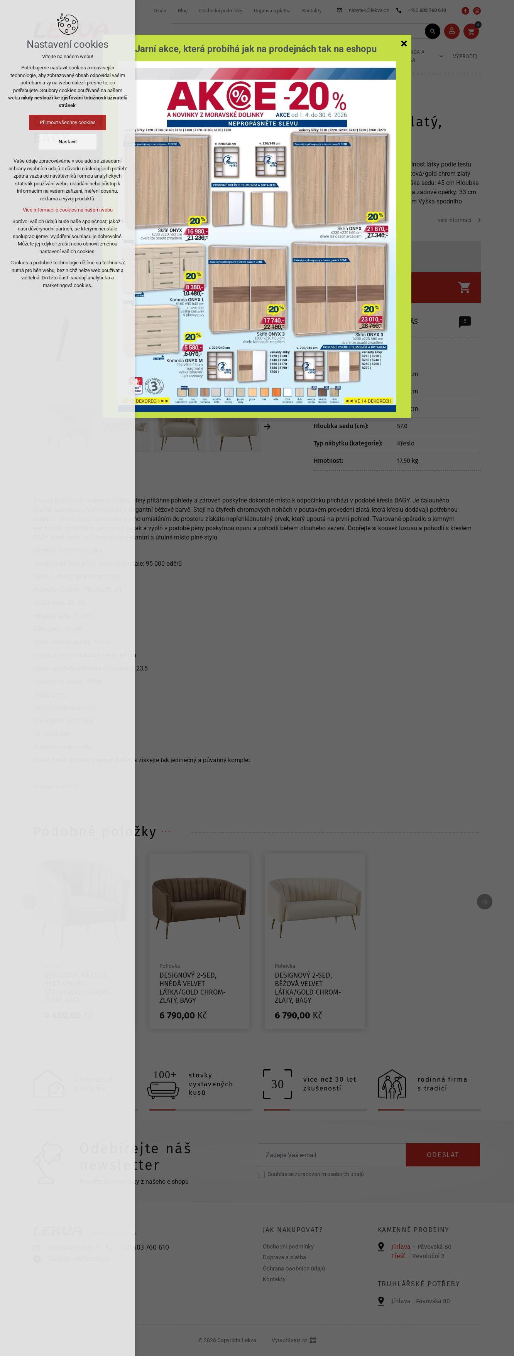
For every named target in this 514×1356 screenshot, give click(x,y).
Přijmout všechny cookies (68, 122)
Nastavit (68, 142)
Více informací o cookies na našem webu (68, 210)
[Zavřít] (404, 43)
